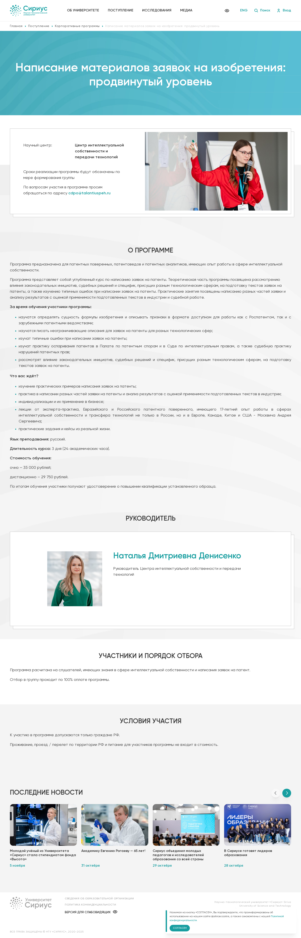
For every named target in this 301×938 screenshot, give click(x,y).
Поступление (120, 10)
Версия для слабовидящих (91, 912)
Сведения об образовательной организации (99, 898)
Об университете (83, 10)
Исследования (156, 10)
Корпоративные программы (77, 26)
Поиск (262, 10)
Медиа (186, 10)
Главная (16, 26)
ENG (244, 10)
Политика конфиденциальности (90, 905)
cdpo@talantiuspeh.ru (89, 193)
